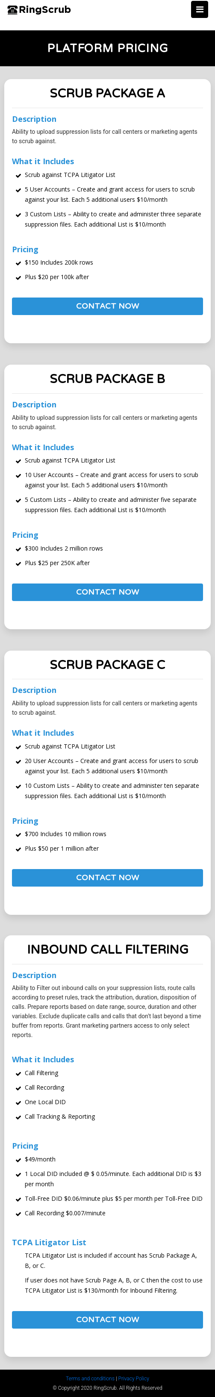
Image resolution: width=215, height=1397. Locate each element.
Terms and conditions (90, 1379)
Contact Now (107, 306)
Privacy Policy (133, 1379)
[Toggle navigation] (199, 9)
